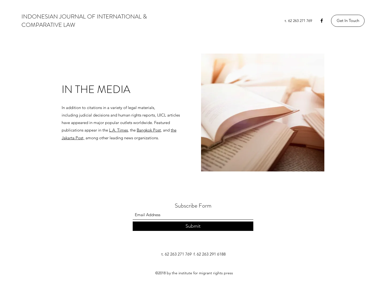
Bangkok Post (149, 130)
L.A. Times (118, 130)
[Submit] (193, 226)
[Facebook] (321, 20)
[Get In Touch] (348, 21)
